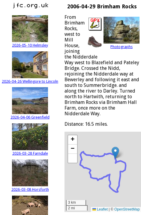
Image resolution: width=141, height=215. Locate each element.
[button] (115, 153)
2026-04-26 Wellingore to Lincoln (30, 79)
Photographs (122, 44)
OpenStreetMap (127, 209)
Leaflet (100, 209)
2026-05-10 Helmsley (30, 43)
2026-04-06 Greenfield (30, 114)
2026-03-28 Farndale (30, 151)
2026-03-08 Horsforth (30, 187)
